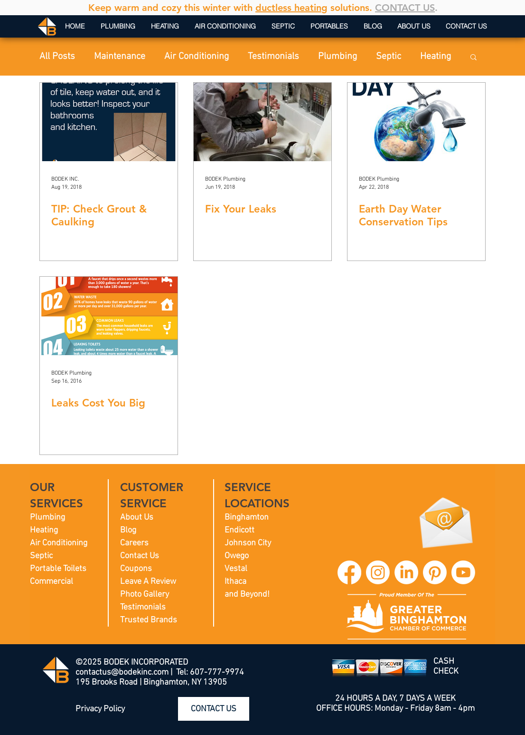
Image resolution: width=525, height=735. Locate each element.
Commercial (51, 582)
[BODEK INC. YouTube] (463, 572)
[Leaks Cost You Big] (109, 316)
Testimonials (273, 56)
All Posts (57, 56)
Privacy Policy (100, 709)
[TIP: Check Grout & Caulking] (109, 122)
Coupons (136, 569)
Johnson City (248, 543)
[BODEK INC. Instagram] (378, 572)
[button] (473, 58)
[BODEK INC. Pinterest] (435, 572)
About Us (136, 517)
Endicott (239, 530)
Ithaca (235, 582)
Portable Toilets (58, 569)
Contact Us (139, 556)
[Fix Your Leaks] (262, 122)
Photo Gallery (144, 595)
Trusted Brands (148, 620)
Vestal (236, 569)
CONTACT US (405, 7)
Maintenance (119, 56)
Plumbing (337, 56)
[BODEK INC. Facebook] (349, 572)
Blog (128, 530)
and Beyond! (247, 595)
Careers (134, 543)
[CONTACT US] (213, 709)
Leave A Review (148, 582)
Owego (237, 556)
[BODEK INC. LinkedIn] (406, 572)
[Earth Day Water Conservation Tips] (416, 122)
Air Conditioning (196, 56)
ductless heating (291, 7)
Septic (388, 56)
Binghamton (247, 517)
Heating (435, 56)
